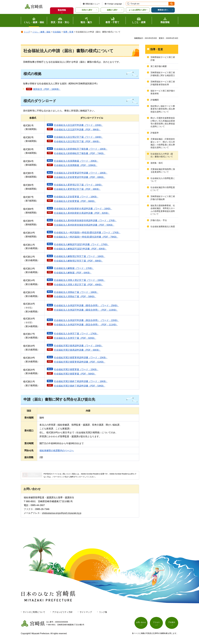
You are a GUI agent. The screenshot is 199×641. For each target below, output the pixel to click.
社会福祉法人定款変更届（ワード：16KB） (76, 196)
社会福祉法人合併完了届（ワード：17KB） (76, 333)
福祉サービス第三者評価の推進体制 (163, 92)
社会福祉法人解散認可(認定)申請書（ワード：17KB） (81, 244)
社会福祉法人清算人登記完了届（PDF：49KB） (78, 284)
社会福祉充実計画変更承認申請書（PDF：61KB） (79, 362)
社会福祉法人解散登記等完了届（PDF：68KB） (78, 261)
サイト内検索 (128, 3)
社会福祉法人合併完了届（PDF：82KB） (75, 338)
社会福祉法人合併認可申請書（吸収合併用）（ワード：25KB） (86, 305)
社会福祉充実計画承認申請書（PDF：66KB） (77, 350)
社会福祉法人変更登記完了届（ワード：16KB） (78, 185)
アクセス (156, 623)
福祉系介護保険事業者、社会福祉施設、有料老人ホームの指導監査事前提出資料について (163, 209)
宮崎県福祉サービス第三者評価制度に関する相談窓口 (163, 73)
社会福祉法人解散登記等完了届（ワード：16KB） (79, 256)
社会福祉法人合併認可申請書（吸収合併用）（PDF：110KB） (86, 310)
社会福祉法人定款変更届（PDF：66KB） (75, 201)
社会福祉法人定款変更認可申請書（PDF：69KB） (79, 177)
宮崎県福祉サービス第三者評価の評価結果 (163, 197)
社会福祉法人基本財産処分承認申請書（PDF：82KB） (82, 213)
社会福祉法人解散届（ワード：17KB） (74, 268)
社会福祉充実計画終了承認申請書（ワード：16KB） (80, 381)
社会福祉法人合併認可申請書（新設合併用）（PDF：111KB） (86, 324)
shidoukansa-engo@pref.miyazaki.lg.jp (61, 513)
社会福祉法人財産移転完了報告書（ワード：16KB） (80, 149)
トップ (27, 32)
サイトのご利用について (34, 612)
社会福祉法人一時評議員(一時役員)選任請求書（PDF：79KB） (86, 237)
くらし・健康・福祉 (41, 32)
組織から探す (112, 10)
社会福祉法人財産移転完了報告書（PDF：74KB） (79, 153)
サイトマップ (86, 612)
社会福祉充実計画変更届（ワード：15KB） (76, 369)
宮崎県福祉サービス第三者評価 (163, 58)
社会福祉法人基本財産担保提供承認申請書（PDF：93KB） (84, 225)
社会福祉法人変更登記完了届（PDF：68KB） (77, 189)
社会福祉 (57, 32)
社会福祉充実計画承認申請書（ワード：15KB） (78, 345)
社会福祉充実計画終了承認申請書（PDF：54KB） (79, 386)
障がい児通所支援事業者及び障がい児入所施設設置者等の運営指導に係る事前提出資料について (163, 122)
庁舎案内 (171, 623)
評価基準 (155, 133)
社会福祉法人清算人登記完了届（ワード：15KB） (79, 280)
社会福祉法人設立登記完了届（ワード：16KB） (78, 137)
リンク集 (103, 612)
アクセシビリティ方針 (62, 612)
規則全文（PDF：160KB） (47, 89)
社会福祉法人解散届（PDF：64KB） (73, 272)
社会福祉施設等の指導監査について (163, 188)
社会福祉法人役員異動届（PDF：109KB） (75, 165)
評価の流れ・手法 (159, 220)
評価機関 (155, 100)
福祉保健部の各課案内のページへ (56, 450)
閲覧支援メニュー (93, 4)
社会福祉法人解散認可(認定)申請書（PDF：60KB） (80, 248)
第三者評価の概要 (159, 66)
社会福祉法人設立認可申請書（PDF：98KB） (77, 129)
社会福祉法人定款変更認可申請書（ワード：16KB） (80, 173)
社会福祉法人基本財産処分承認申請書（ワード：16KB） (83, 208)
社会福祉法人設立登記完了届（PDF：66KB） (77, 141)
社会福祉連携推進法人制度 (163, 226)
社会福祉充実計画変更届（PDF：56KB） (75, 373)
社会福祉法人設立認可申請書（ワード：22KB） (78, 125)
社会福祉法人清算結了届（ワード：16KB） (76, 292)
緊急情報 (62, 10)
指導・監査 (68, 32)
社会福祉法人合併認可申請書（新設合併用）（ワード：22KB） (86, 320)
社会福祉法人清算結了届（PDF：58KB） (75, 296)
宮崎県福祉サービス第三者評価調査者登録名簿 (163, 83)
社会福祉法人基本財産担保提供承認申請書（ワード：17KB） (85, 220)
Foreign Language (114, 4)
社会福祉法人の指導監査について (163, 179)
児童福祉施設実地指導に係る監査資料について (163, 170)
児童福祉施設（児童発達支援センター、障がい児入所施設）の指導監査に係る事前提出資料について (163, 143)
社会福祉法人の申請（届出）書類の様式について (162, 155)
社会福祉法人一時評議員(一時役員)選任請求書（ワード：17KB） (87, 232)
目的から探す (87, 10)
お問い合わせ (141, 623)
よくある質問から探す (138, 10)
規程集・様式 (157, 163)
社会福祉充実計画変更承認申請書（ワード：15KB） (80, 357)
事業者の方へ (163, 10)
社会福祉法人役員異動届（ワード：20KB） (76, 161)
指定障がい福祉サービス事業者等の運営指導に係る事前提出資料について (163, 109)
